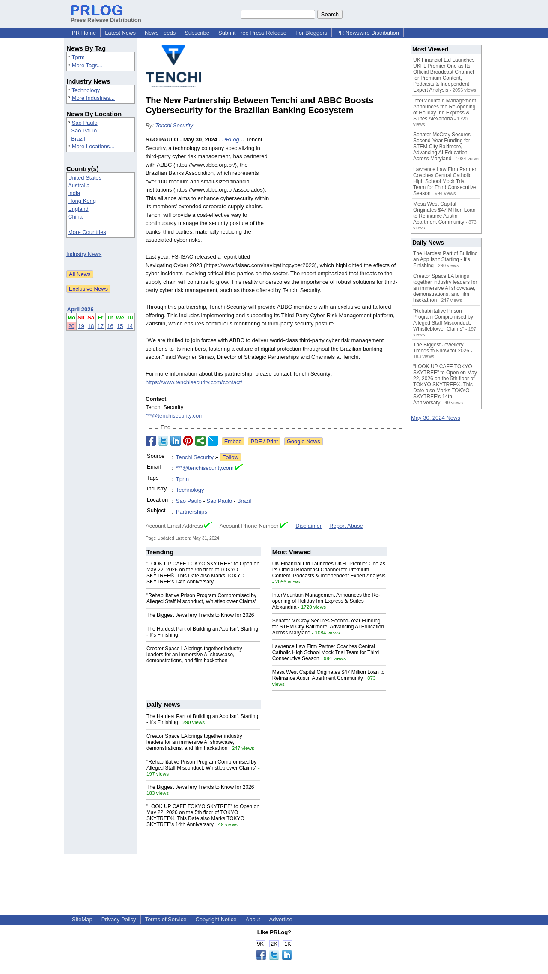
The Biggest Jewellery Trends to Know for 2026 (200, 615)
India (74, 193)
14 (130, 326)
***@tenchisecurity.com (174, 415)
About (253, 919)
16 (110, 326)
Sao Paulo (85, 123)
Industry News (83, 254)
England (78, 209)
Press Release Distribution (106, 16)
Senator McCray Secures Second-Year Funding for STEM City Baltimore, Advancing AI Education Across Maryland (328, 627)
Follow (230, 457)
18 (91, 326)
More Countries (87, 232)
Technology (85, 90)
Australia (79, 185)
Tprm (77, 57)
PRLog (230, 139)
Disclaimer (308, 526)
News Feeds (160, 33)
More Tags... (87, 65)
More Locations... (93, 146)
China (75, 216)
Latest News (120, 33)
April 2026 (80, 309)
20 (71, 326)
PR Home (84, 33)
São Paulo (84, 130)
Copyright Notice (215, 919)
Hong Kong (82, 201)
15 (120, 326)
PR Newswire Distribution (367, 33)
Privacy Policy (118, 919)
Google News (303, 441)
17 (101, 326)
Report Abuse (346, 526)
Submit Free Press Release (252, 33)
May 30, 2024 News (435, 418)
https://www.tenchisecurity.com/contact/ (194, 382)
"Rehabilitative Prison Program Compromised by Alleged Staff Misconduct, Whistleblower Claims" (201, 598)
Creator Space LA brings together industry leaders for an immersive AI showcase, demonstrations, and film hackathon (194, 655)
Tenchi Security (174, 125)
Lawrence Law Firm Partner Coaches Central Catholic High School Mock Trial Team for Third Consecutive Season (325, 652)
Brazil (78, 138)
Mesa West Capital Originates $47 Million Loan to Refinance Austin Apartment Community (328, 675)
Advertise (280, 919)
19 (81, 326)
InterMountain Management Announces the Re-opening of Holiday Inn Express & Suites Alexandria (326, 601)
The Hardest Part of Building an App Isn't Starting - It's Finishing (445, 259)
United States (84, 177)
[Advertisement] (338, 198)
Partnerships (191, 511)
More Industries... (93, 98)
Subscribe (197, 33)
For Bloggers (311, 33)
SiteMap (82, 919)
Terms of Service (166, 919)
